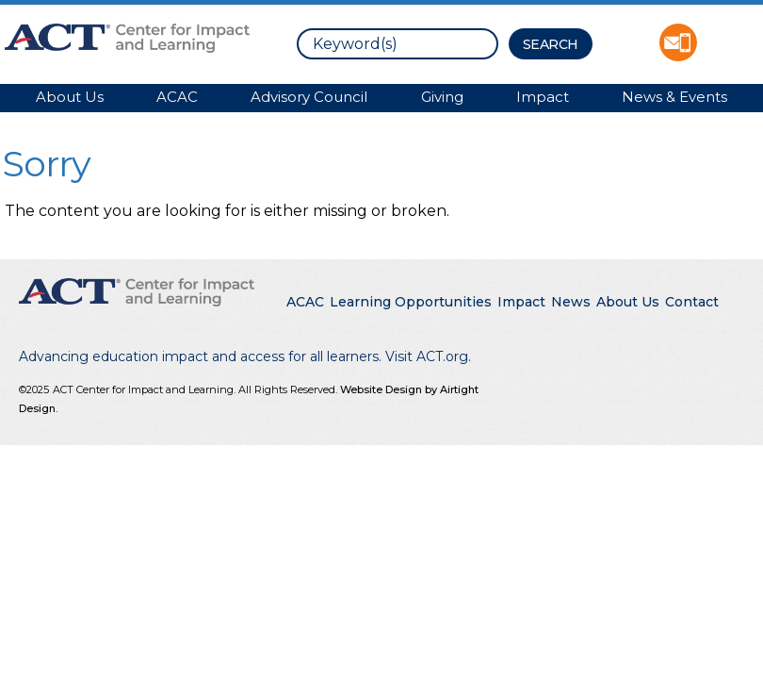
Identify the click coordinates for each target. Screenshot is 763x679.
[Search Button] (551, 43)
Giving (442, 97)
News (571, 301)
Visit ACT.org (426, 356)
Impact (542, 97)
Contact (692, 301)
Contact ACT (678, 42)
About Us (70, 97)
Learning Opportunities (411, 301)
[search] (397, 43)
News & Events (674, 97)
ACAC (177, 97)
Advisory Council (309, 97)
